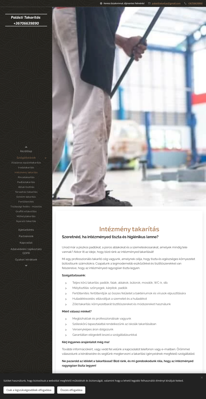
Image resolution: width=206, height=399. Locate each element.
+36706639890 (195, 3)
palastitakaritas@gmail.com (166, 3)
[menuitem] (26, 151)
